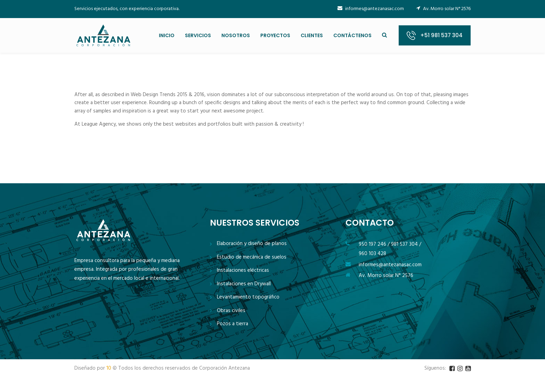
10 (108, 368)
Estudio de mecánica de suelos (251, 257)
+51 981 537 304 (441, 35)
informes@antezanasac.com (370, 9)
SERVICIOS (198, 35)
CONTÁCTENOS (352, 35)
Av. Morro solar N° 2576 (386, 275)
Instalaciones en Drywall (244, 284)
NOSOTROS (235, 35)
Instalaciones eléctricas (243, 271)
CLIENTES (312, 35)
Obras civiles (231, 311)
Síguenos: (435, 368)
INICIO (166, 35)
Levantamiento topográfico (248, 297)
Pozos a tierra (232, 324)
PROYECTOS (275, 35)
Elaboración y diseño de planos (252, 244)
